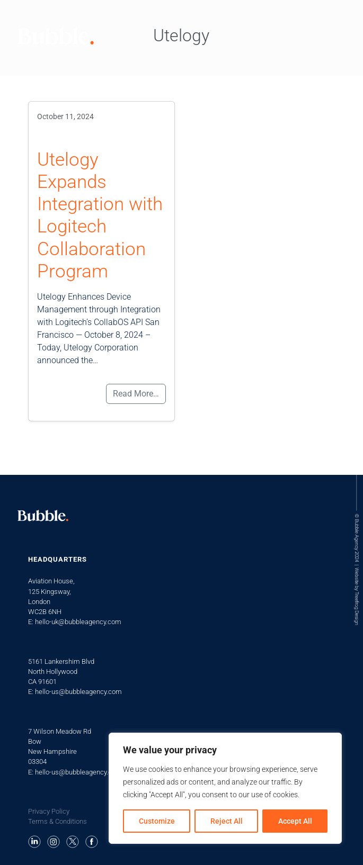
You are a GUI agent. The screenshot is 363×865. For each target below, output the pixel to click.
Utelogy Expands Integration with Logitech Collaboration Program (100, 215)
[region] (225, 788)
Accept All (295, 821)
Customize (157, 821)
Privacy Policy (48, 811)
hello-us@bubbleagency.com (78, 692)
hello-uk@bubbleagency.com (78, 622)
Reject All (226, 821)
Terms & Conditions (57, 821)
